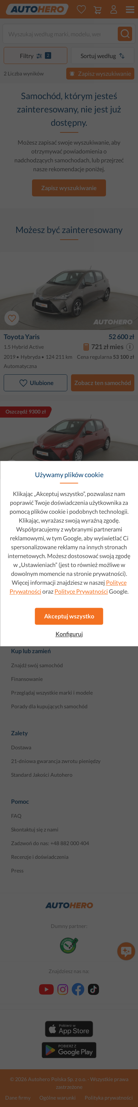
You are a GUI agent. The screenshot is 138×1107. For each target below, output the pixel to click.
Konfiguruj (69, 634)
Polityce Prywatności (81, 591)
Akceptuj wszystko (69, 616)
